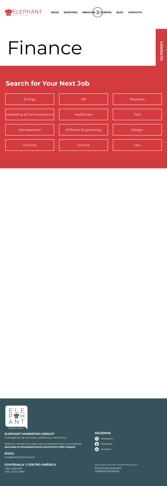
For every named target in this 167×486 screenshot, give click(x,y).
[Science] (83, 145)
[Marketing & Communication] (29, 114)
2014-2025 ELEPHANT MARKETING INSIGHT (116, 465)
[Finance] (29, 145)
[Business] (137, 99)
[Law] (137, 145)
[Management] (29, 129)
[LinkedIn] (97, 449)
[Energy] (29, 99)
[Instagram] (97, 439)
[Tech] (137, 114)
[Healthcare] (83, 114)
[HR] (83, 99)
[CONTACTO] (161, 51)
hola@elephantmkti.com (20, 457)
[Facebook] (97, 444)
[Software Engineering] (83, 129)
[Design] (137, 129)
